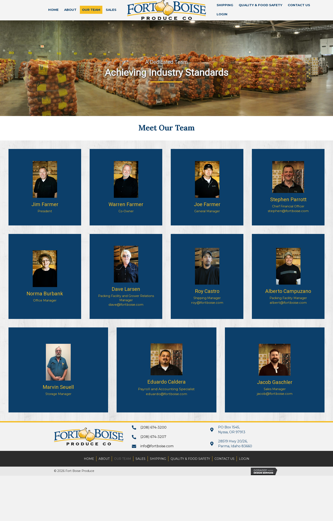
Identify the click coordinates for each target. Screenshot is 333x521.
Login (244, 459)
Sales (140, 459)
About (104, 459)
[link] (53, 10)
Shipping (158, 459)
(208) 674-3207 (153, 437)
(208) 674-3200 (153, 427)
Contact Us (224, 459)
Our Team (122, 459)
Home (89, 459)
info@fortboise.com (157, 446)
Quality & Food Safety (190, 459)
